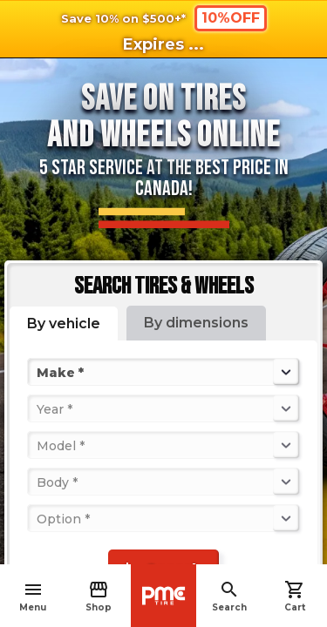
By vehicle (63, 323)
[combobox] (38, 372)
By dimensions (196, 322)
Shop (98, 596)
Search (229, 596)
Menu (32, 596)
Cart (294, 596)
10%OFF (230, 18)
